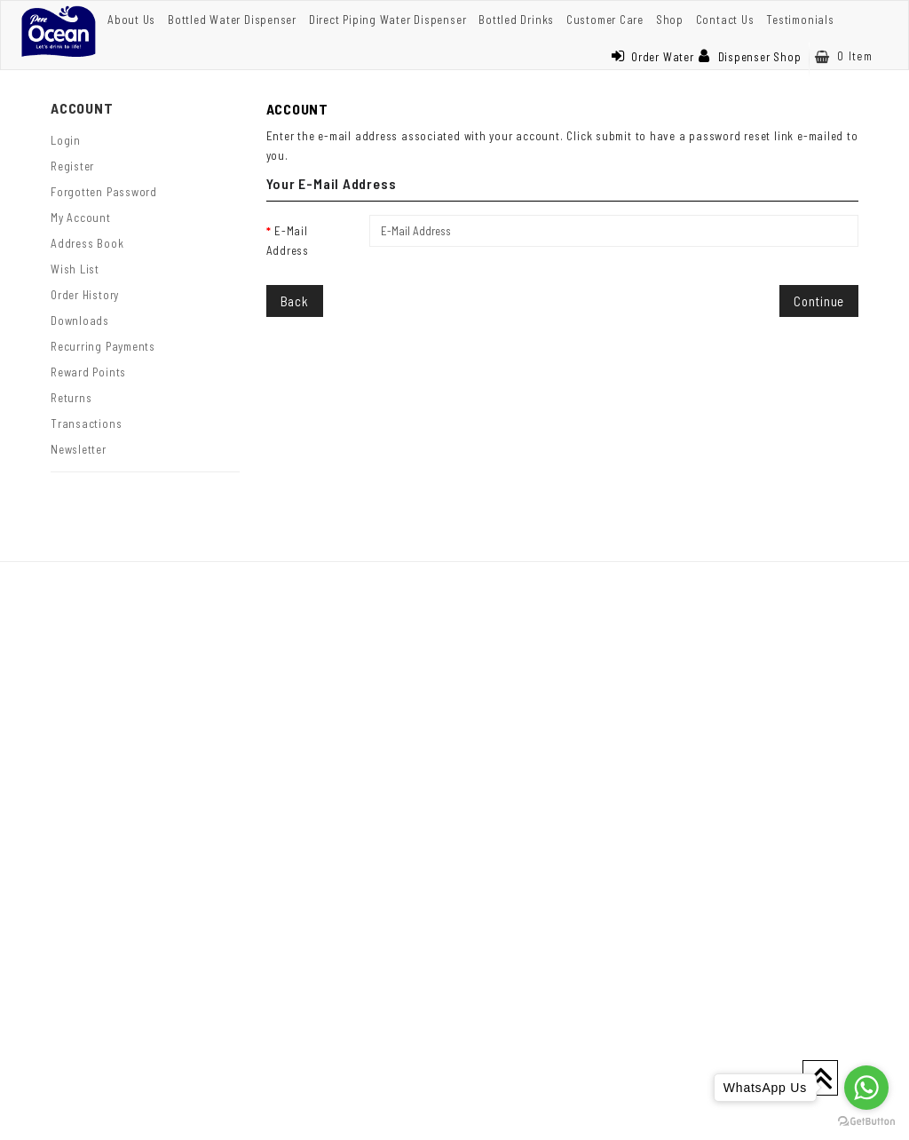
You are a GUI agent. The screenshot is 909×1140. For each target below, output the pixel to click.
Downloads (80, 320)
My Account (81, 217)
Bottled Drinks (516, 19)
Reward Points (88, 372)
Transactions (86, 423)
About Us (131, 19)
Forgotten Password (104, 192)
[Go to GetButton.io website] (866, 1122)
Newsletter (79, 449)
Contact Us (725, 19)
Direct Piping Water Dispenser (388, 19)
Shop (670, 19)
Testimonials (800, 19)
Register (72, 166)
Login (66, 140)
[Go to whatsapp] (866, 1087)
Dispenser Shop (750, 57)
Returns (71, 398)
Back (295, 301)
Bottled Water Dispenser (232, 19)
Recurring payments (103, 346)
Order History (85, 295)
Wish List (75, 269)
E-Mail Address (287, 240)
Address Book (87, 243)
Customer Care (605, 19)
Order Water (652, 57)
